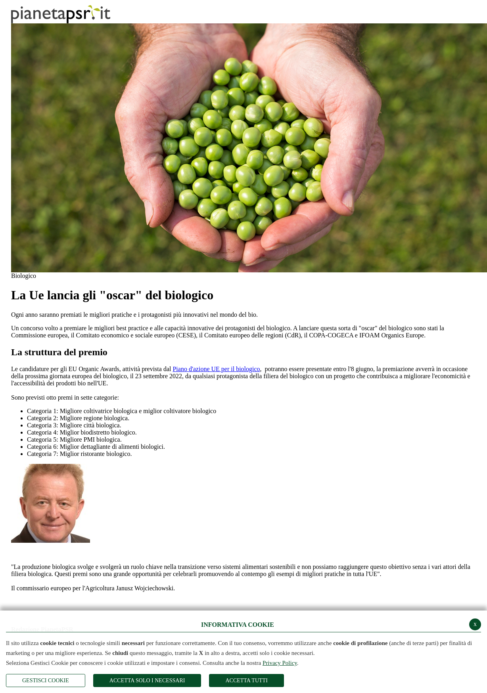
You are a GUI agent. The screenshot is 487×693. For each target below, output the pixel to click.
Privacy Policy (280, 663)
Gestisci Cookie (45, 680)
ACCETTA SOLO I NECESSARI (147, 680)
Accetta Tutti (246, 680)
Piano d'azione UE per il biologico (216, 369)
